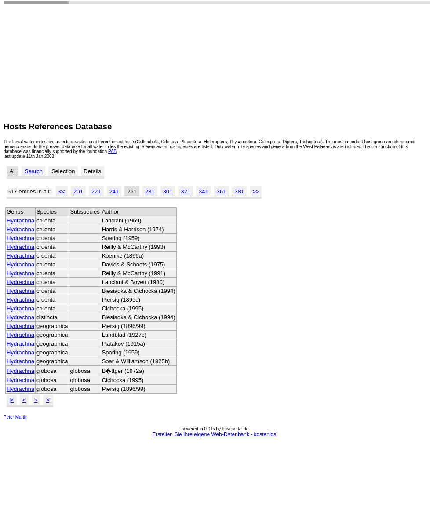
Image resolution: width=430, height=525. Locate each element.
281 (150, 191)
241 (114, 191)
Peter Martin (15, 417)
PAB (112, 151)
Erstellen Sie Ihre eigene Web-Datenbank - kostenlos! (214, 434)
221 (96, 191)
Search (34, 171)
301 (168, 191)
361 (221, 191)
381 (239, 191)
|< (11, 400)
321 (185, 191)
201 (78, 191)
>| (48, 400)
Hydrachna (20, 220)
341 (203, 191)
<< (61, 191)
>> (255, 191)
